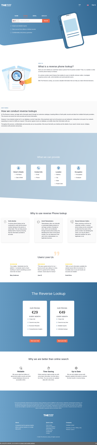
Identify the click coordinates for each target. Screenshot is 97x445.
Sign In (94, 5)
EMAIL (35, 15)
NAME (16, 15)
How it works (49, 425)
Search (46, 20)
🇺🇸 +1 (14, 20)
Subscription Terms (50, 428)
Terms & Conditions (50, 426)
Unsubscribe (49, 431)
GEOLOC (44, 15)
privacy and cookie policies (27, 443)
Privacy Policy (49, 430)
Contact (48, 433)
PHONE (25, 15)
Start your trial (35, 341)
